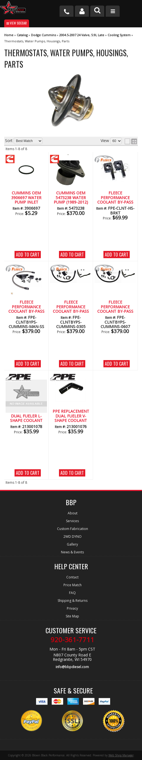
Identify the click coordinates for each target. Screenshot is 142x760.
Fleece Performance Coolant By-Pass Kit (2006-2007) (115, 307)
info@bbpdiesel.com (72, 666)
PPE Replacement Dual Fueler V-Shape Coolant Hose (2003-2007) (71, 416)
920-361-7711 (72, 639)
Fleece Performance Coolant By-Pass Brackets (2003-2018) (115, 198)
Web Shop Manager (121, 755)
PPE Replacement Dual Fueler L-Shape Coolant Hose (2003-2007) (26, 416)
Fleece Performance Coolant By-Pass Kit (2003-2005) (71, 307)
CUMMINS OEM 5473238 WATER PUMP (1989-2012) (71, 198)
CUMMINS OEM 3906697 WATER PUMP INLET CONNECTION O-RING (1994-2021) (26, 198)
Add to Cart (27, 254)
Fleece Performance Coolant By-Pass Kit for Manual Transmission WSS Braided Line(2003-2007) (26, 307)
